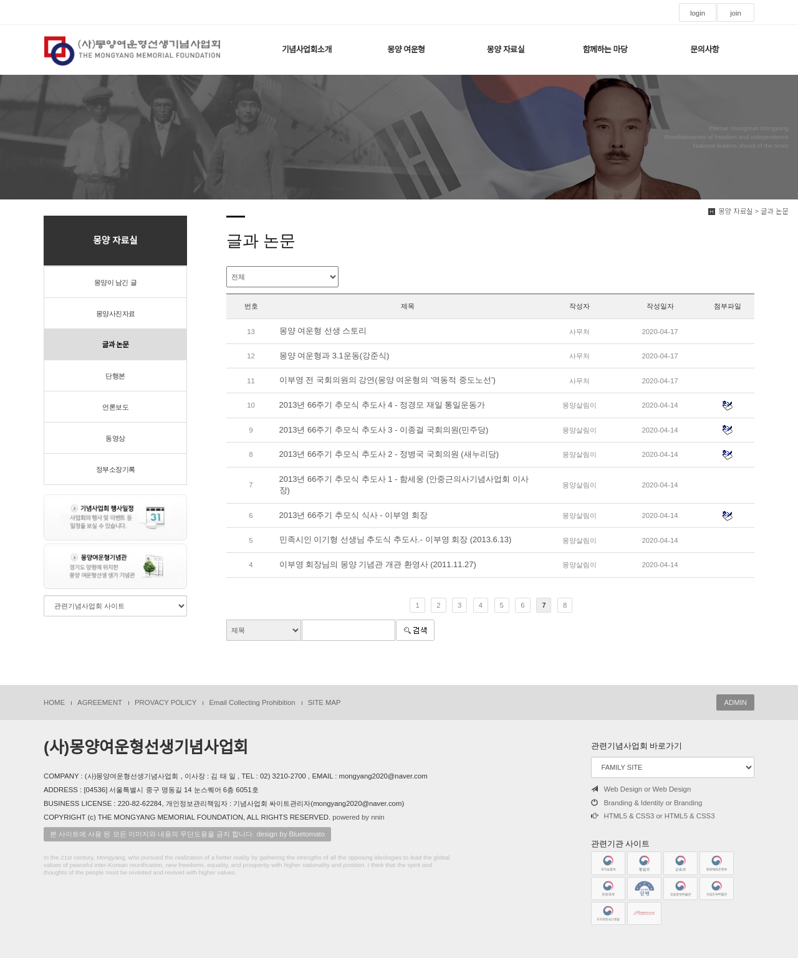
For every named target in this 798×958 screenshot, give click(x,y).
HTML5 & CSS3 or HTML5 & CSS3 (653, 816)
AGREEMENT (99, 702)
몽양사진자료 (115, 313)
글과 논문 (115, 344)
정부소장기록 (115, 469)
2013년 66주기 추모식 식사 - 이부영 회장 (353, 515)
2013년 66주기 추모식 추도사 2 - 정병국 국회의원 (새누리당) (389, 454)
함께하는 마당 (605, 49)
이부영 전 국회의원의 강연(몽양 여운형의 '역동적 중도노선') (387, 380)
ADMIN (735, 702)
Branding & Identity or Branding (647, 803)
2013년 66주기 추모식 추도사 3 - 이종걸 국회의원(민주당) (384, 429)
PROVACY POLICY (165, 702)
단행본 (115, 376)
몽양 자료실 (505, 49)
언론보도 (115, 407)
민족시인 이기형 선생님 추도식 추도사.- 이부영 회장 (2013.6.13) (395, 539)
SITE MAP (324, 702)
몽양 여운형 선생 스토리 (323, 330)
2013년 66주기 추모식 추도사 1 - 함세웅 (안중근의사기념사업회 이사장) (404, 485)
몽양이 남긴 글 (115, 282)
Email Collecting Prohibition (252, 702)
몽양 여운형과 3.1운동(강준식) (334, 355)
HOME (54, 702)
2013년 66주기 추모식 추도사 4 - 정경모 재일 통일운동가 (382, 405)
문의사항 (704, 49)
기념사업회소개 (307, 49)
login (697, 13)
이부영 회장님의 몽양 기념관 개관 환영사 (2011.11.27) (377, 564)
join (735, 13)
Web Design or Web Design (641, 789)
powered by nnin (358, 817)
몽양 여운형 (406, 49)
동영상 (115, 438)
